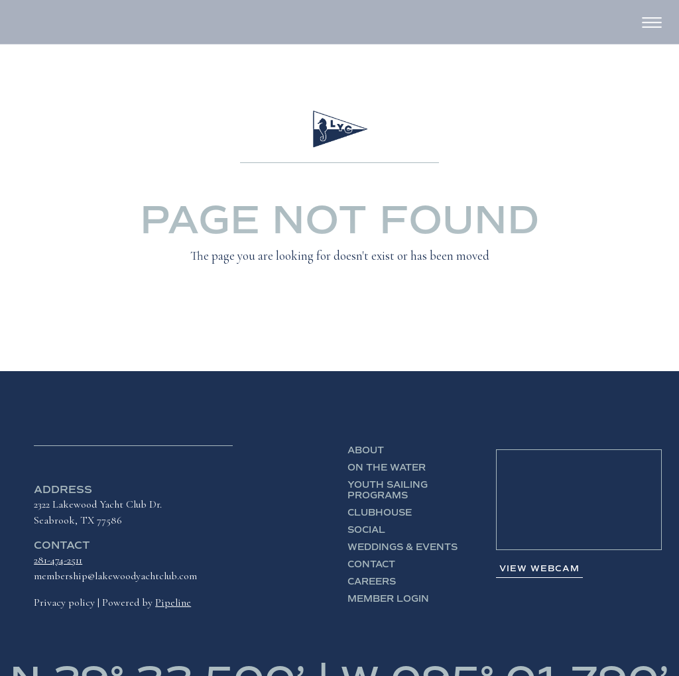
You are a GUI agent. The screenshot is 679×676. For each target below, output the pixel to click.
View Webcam (539, 568)
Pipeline (173, 602)
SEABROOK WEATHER (579, 499)
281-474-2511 (58, 560)
